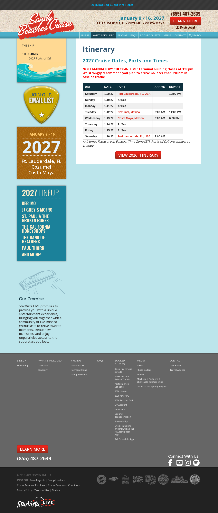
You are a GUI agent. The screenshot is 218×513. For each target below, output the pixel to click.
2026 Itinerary (122, 395)
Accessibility (121, 421)
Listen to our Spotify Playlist (152, 386)
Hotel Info (120, 409)
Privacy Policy (24, 490)
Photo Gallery (144, 369)
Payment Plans (79, 369)
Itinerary (43, 369)
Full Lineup (23, 365)
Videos (140, 374)
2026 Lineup (121, 391)
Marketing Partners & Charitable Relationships (150, 380)
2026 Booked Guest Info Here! (112, 5)
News (140, 365)
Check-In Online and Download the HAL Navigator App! (124, 430)
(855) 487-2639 (34, 458)
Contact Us (175, 365)
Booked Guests (150, 35)
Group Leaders (79, 374)
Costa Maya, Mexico (131, 118)
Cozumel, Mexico (129, 112)
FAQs (133, 35)
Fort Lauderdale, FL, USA (134, 93)
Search (195, 35)
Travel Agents (177, 369)
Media (167, 35)
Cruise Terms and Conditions (64, 485)
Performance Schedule (122, 385)
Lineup (85, 35)
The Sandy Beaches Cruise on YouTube (179, 462)
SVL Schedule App (124, 439)
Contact (180, 35)
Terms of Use (41, 490)
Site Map (56, 490)
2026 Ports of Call (124, 400)
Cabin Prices (77, 365)
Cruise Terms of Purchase (31, 485)
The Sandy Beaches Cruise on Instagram (188, 462)
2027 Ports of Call (40, 58)
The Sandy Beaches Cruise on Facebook (171, 462)
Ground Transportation (123, 415)
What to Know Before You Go (122, 378)
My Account (185, 27)
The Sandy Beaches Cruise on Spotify (196, 462)
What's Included (103, 35)
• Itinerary (30, 54)
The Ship (28, 45)
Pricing (122, 35)
